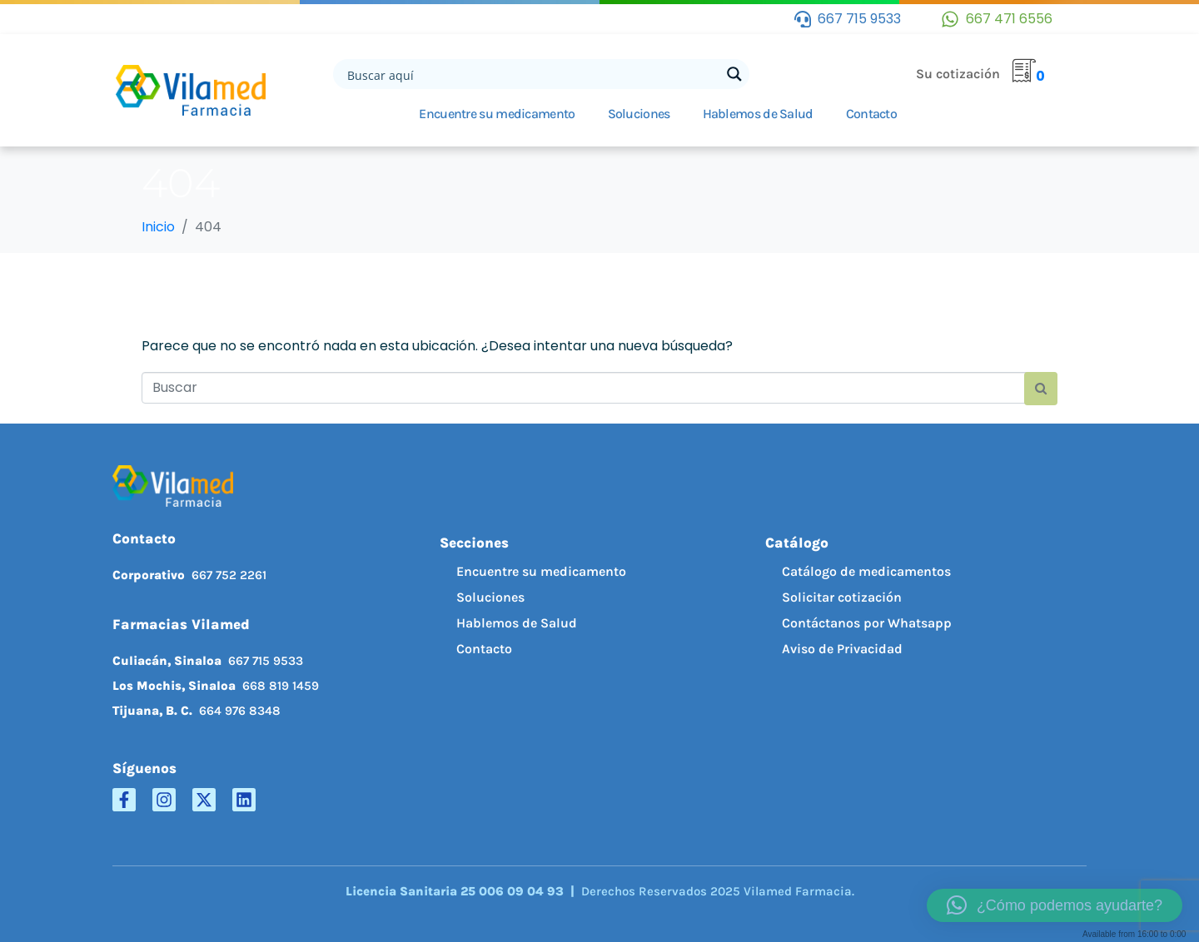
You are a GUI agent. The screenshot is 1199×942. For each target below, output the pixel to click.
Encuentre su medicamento (497, 113)
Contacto (871, 113)
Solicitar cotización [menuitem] (842, 597)
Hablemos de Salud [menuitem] (516, 623)
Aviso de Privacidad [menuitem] (842, 649)
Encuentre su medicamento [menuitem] (541, 571)
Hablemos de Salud (758, 113)
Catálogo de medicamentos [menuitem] (866, 571)
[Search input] (532, 74)
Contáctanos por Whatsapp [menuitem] (867, 623)
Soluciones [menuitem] (490, 597)
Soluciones (639, 113)
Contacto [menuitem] (484, 649)
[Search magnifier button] (734, 74)
